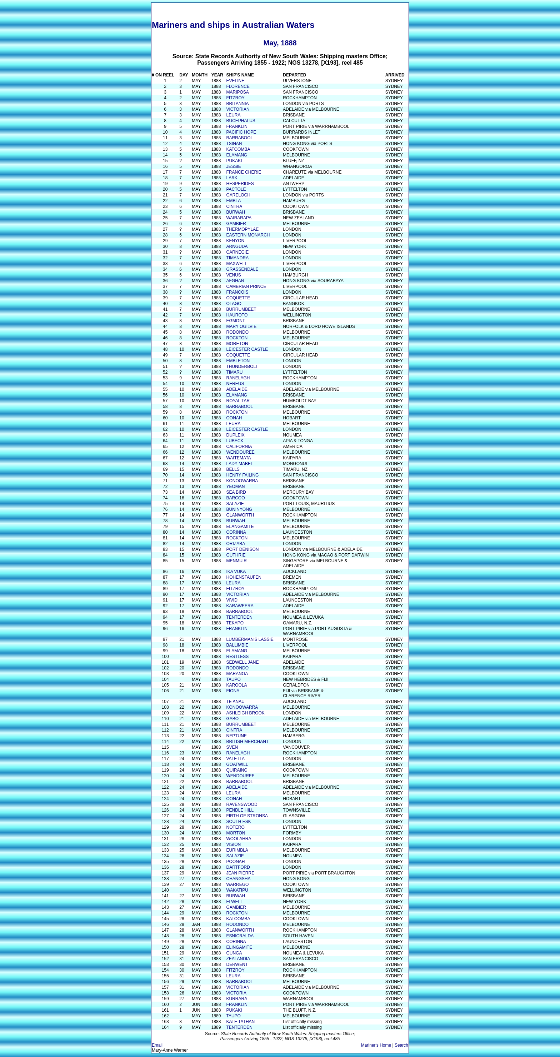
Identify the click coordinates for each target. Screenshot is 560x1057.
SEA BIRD (236, 492)
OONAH (234, 417)
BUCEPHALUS (240, 120)
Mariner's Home (376, 1045)
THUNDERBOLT (242, 366)
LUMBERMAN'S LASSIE (249, 639)
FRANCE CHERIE (243, 172)
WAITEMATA (238, 457)
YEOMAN (235, 486)
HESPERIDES (240, 183)
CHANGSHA (238, 878)
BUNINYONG (239, 509)
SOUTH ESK (238, 821)
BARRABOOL (239, 137)
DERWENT (237, 964)
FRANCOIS (237, 292)
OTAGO (233, 303)
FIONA (232, 690)
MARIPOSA (237, 92)
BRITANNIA (237, 103)
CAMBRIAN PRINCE (246, 286)
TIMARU (234, 372)
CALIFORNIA (239, 446)
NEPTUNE (236, 735)
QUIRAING (236, 770)
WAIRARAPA (238, 217)
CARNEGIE (237, 252)
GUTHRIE (235, 555)
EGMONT (235, 320)
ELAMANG (236, 155)
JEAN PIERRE (240, 873)
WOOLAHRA (238, 838)
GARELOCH (238, 195)
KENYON (235, 240)
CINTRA (234, 206)
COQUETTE (238, 297)
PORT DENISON (242, 549)
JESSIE (233, 166)
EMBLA (233, 200)
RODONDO (237, 332)
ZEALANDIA (238, 958)
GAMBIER (236, 223)
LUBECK (234, 440)
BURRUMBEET (241, 309)
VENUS (233, 275)
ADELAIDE (236, 389)
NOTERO (235, 827)
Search (401, 1045)
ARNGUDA (237, 246)
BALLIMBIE (237, 645)
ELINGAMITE (239, 947)
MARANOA (237, 673)
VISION (233, 844)
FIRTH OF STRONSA (247, 815)
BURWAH (235, 212)
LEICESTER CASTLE (247, 349)
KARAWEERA (239, 605)
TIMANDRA (237, 257)
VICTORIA (236, 993)
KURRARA (236, 998)
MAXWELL (236, 263)
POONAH (235, 861)
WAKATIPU (237, 890)
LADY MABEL (239, 463)
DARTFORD (238, 867)
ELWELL (234, 901)
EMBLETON (238, 360)
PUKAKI (234, 160)
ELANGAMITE (240, 526)
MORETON (237, 343)
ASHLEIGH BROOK (245, 713)
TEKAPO (235, 622)
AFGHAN (235, 280)
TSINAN (234, 143)
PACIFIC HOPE (241, 132)
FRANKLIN (236, 126)
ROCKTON (237, 337)
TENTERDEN (239, 617)
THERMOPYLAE (242, 229)
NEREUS (235, 383)
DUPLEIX (235, 435)
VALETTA (235, 758)
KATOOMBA (238, 149)
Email (157, 1045)
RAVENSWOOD (241, 804)
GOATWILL (237, 764)
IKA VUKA (236, 571)
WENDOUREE (240, 452)
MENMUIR (236, 560)
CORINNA (236, 532)
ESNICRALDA (240, 935)
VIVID (231, 600)
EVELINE (235, 80)
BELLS (232, 469)
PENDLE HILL (240, 810)
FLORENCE (237, 86)
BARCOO (235, 497)
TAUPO (233, 679)
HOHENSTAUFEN (243, 577)
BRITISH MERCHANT (247, 741)
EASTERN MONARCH (248, 235)
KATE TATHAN (240, 1021)
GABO (232, 718)
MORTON (235, 833)
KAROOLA (236, 685)
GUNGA (234, 953)
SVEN (232, 747)
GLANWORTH (240, 515)
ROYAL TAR (238, 400)
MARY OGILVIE (241, 326)
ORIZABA (235, 543)
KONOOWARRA (242, 480)
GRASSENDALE (242, 269)
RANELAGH (238, 377)
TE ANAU (235, 701)
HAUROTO (237, 315)
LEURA (233, 115)
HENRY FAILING (242, 475)
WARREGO (237, 884)
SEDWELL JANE (242, 662)
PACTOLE (236, 189)
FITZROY (235, 97)
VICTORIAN (237, 109)
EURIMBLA (237, 850)
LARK (231, 177)
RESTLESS (237, 656)
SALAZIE (235, 503)
